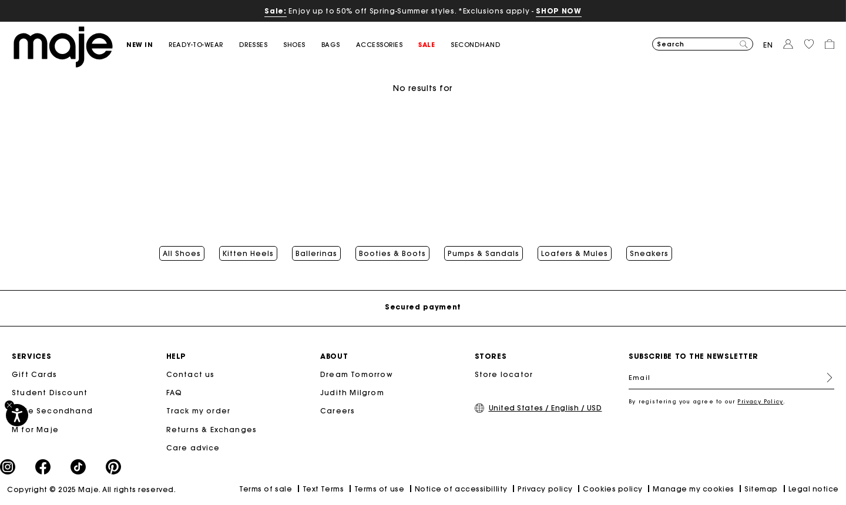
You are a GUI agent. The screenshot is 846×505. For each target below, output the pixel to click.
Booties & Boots (392, 253)
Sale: (275, 10)
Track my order (198, 410)
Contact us (190, 374)
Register (824, 377)
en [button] (768, 45)
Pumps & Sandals (483, 253)
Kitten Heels (248, 253)
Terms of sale (265, 488)
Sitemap (761, 488)
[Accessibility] (17, 415)
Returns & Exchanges (211, 429)
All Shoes (182, 253)
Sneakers (649, 253)
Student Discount (50, 392)
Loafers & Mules (574, 253)
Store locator (504, 374)
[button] (147, 45)
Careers (337, 410)
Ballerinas (316, 253)
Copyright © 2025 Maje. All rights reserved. (91, 489)
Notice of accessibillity (461, 488)
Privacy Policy (760, 401)
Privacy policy (545, 488)
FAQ (174, 392)
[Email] (731, 377)
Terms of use (379, 488)
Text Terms (323, 488)
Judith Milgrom (352, 392)
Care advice (193, 447)
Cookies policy (613, 488)
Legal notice (813, 488)
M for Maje (35, 429)
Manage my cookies (693, 488)
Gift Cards (34, 374)
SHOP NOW (558, 10)
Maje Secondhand (52, 410)
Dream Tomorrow (356, 374)
